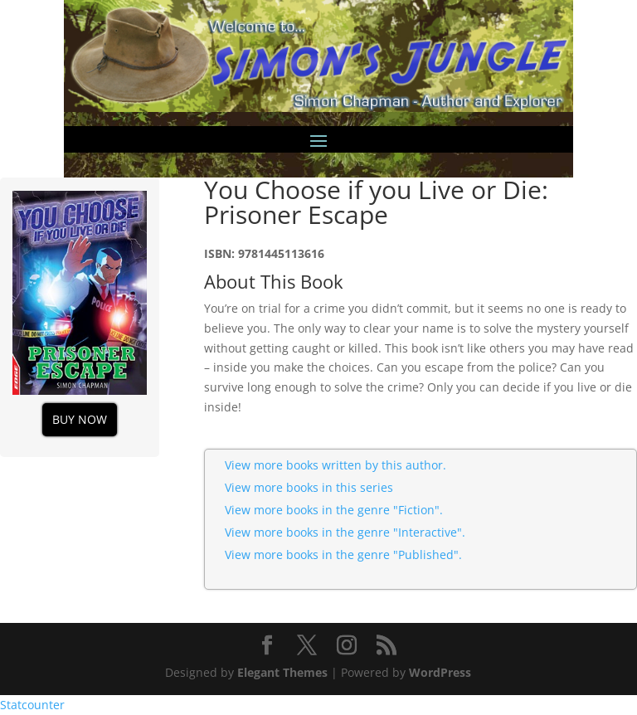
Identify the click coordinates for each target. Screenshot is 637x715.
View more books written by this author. (335, 465)
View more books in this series (309, 487)
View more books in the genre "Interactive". (345, 532)
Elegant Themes (282, 672)
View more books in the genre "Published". (343, 554)
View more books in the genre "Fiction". (334, 510)
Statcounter (32, 705)
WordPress (440, 672)
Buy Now (79, 419)
